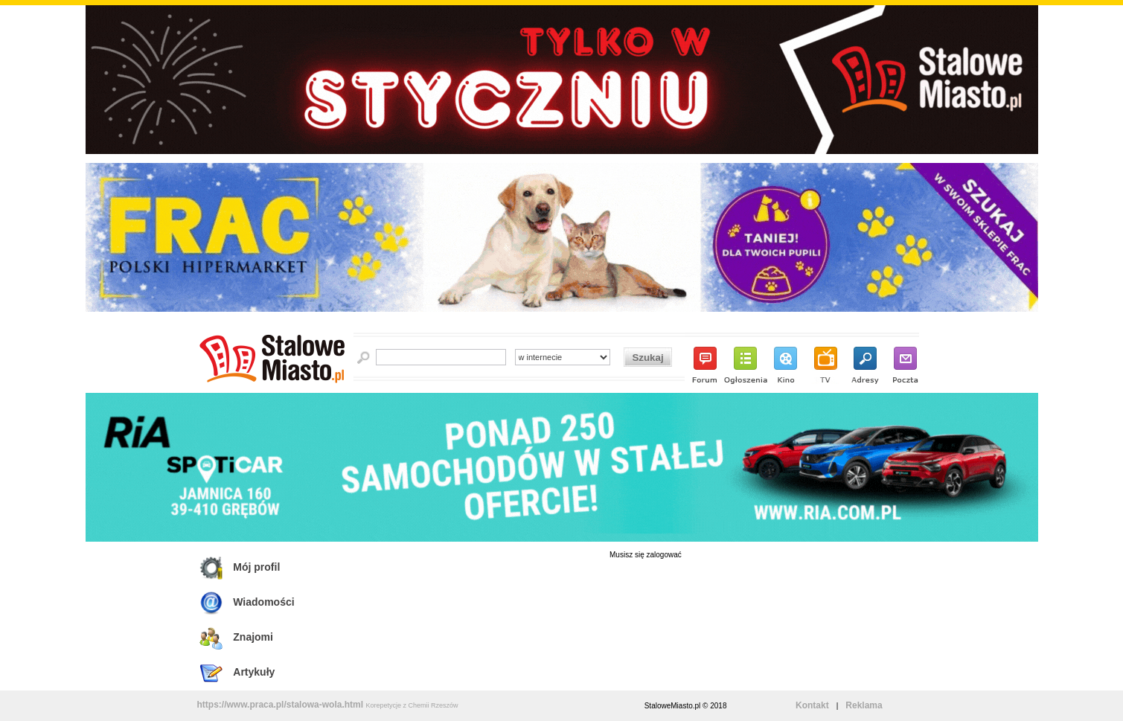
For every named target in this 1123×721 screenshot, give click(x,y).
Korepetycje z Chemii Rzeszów (411, 705)
